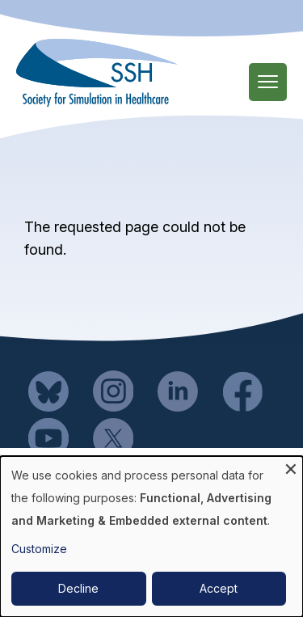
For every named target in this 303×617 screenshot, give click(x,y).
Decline (78, 588)
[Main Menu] (268, 82)
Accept (219, 588)
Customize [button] (39, 549)
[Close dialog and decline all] (291, 466)
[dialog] (151, 536)
